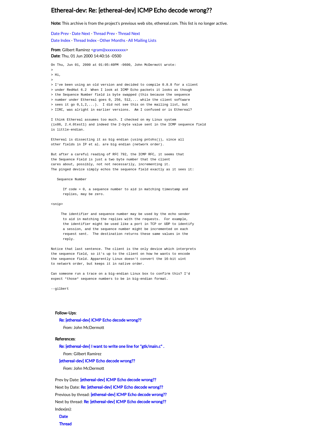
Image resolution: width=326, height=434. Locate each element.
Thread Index (85, 41)
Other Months (112, 41)
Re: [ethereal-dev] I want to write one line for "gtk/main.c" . (111, 346)
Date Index (60, 41)
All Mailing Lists (142, 41)
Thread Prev (104, 34)
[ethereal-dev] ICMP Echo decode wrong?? (97, 361)
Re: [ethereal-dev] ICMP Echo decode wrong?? (100, 320)
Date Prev (60, 34)
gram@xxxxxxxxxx (109, 50)
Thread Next (129, 34)
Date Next (81, 34)
